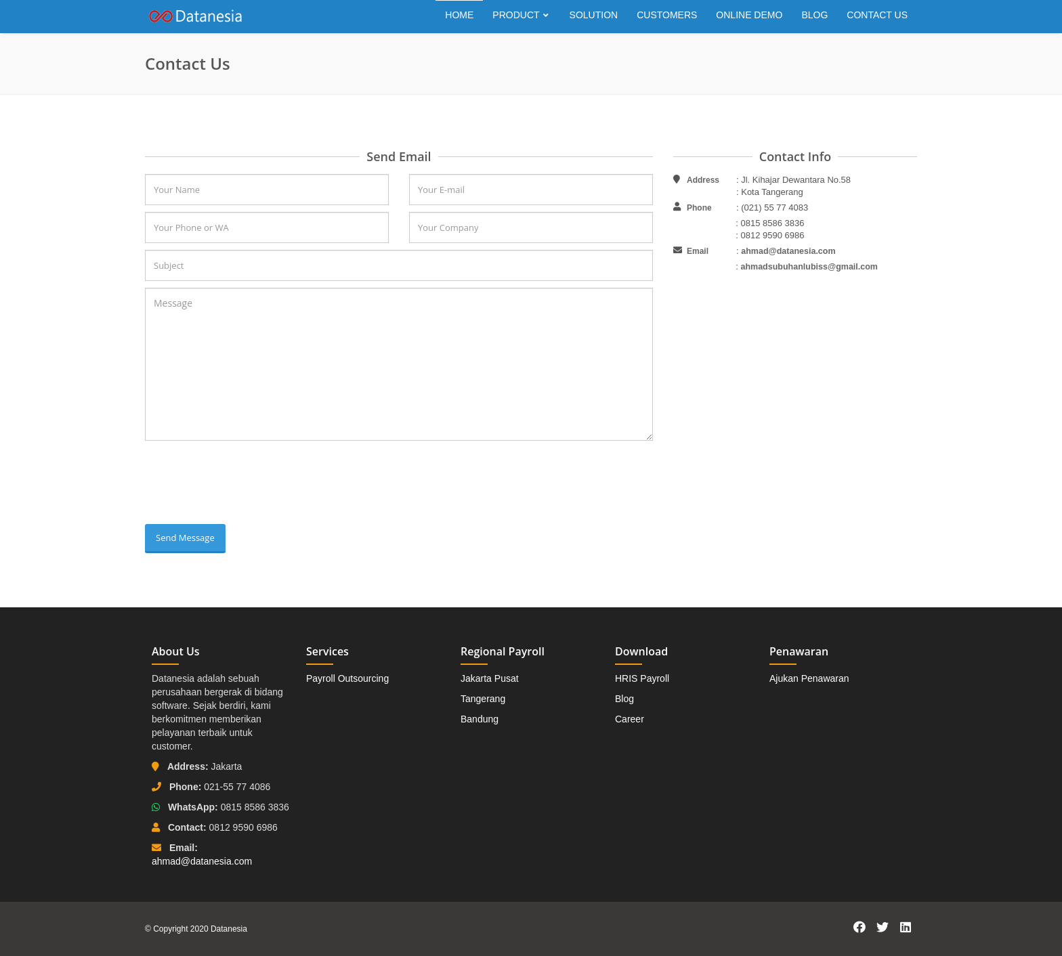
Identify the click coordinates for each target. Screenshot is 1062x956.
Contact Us (877, 14)
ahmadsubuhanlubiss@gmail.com (809, 266)
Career (629, 719)
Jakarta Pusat (490, 678)
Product (521, 14)
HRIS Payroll (642, 678)
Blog (814, 14)
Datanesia (229, 929)
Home (459, 14)
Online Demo (749, 14)
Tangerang (483, 698)
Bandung (479, 719)
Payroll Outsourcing (347, 678)
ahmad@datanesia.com (788, 251)
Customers (667, 14)
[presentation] (248, 484)
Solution (594, 14)
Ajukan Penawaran (809, 678)
